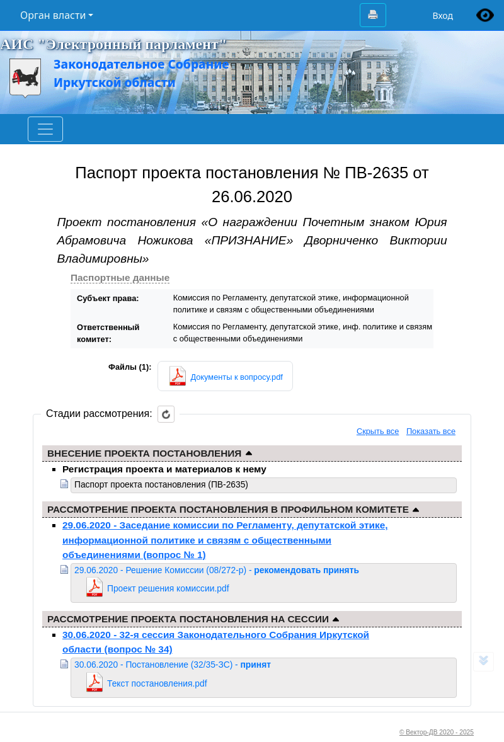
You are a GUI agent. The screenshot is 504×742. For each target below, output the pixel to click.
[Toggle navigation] (45, 129)
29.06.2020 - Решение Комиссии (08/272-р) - (216, 570)
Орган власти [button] (53, 15)
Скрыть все (378, 431)
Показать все (430, 431)
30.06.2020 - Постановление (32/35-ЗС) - (172, 664)
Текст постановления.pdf (157, 683)
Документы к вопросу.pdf (236, 377)
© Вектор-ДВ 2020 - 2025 (436, 732)
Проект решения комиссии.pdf (168, 588)
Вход (442, 15)
